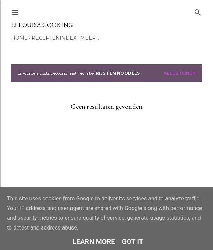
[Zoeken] (198, 11)
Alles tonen (180, 73)
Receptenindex (54, 38)
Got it (133, 242)
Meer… (89, 38)
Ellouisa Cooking (42, 25)
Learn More (94, 242)
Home (19, 38)
